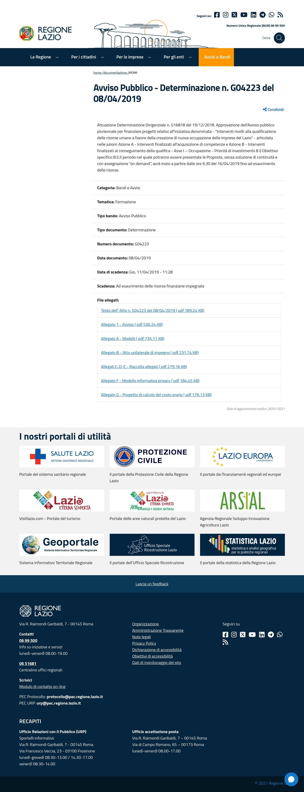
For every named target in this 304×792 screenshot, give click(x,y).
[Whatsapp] (271, 15)
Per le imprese (129, 56)
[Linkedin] (253, 15)
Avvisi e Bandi (217, 56)
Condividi (273, 109)
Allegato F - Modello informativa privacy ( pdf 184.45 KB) (150, 380)
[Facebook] (217, 15)
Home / (99, 72)
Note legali (141, 637)
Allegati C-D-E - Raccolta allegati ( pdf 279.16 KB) (144, 366)
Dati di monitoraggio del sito (156, 662)
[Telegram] (271, 634)
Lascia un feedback (152, 584)
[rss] (280, 15)
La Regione (40, 56)
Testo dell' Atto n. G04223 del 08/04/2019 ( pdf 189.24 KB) (152, 310)
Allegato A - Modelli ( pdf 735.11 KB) (132, 338)
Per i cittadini (83, 56)
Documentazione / (116, 72)
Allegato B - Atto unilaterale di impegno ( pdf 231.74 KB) (150, 352)
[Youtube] (244, 15)
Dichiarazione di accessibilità (157, 650)
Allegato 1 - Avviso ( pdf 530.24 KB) (132, 324)
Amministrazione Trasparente (158, 630)
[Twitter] (234, 15)
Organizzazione (145, 624)
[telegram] (263, 15)
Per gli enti (174, 56)
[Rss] (225, 642)
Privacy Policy (144, 643)
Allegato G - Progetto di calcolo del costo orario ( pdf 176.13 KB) (156, 395)
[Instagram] (225, 15)
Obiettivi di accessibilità (152, 656)
